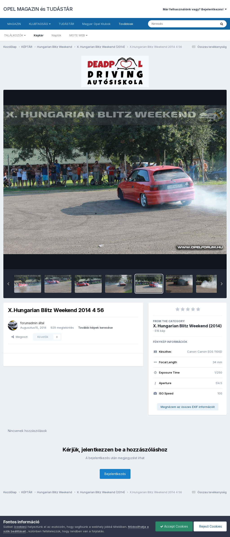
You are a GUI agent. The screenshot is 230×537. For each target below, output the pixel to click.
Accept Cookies (174, 526)
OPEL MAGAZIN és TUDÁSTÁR (38, 9)
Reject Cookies (210, 526)
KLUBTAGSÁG (40, 24)
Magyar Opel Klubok (96, 24)
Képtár (39, 35)
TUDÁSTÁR (66, 24)
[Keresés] (170, 23)
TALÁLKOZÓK (15, 35)
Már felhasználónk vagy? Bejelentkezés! (195, 9)
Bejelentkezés (115, 474)
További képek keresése (95, 327)
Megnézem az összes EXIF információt (188, 407)
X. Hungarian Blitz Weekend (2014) (187, 326)
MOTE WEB (78, 35)
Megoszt (19, 337)
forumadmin (29, 323)
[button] (8, 284)
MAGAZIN (14, 24)
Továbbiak (126, 24)
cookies (20, 526)
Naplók (56, 35)
